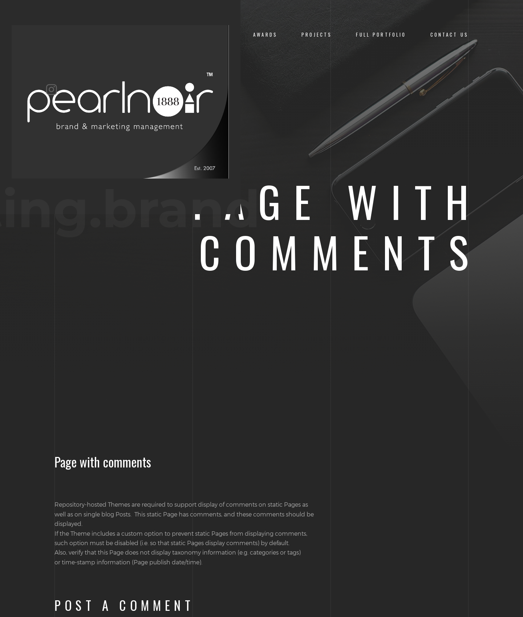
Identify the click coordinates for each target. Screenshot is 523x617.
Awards (265, 34)
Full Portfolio (381, 34)
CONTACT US (449, 34)
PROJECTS (316, 34)
